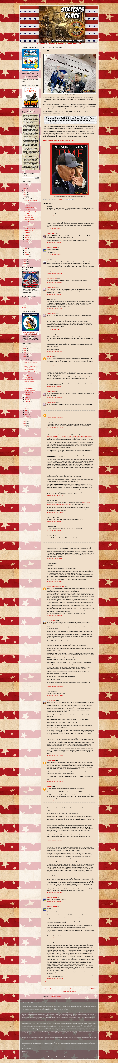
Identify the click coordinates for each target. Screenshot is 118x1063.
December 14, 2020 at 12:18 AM (55, 215)
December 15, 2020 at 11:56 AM (55, 781)
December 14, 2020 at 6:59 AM (54, 294)
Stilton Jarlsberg (51, 620)
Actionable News (29, 224)
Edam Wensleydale (52, 278)
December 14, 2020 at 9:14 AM (54, 408)
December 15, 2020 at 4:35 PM (54, 901)
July (26, 244)
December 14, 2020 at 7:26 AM (54, 308)
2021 (24, 194)
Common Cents (25, 300)
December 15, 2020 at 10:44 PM (55, 978)
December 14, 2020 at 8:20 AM (54, 365)
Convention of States (27, 302)
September (27, 239)
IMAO (23, 304)
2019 (24, 259)
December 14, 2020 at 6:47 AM (54, 254)
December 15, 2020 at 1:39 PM (54, 800)
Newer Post (47, 988)
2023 (24, 190)
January (27, 256)
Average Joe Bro (51, 413)
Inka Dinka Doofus (29, 217)
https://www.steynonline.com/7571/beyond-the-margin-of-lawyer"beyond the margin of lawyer (69, 436)
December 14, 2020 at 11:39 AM (55, 495)
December (27, 198)
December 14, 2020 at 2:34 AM (54, 228)
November (27, 235)
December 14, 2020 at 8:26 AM (54, 386)
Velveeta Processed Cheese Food (55, 586)
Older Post (92, 988)
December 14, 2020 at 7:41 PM (54, 558)
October (27, 237)
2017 (24, 263)
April (26, 250)
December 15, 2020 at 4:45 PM (54, 937)
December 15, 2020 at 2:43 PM (54, 840)
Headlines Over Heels (30, 228)
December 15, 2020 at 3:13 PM (54, 892)
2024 (24, 188)
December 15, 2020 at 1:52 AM (54, 581)
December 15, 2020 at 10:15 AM (55, 686)
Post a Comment (49, 981)
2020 (24, 196)
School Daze (28, 221)
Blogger (68, 1056)
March (26, 252)
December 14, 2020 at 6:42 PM (54, 540)
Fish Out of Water (51, 233)
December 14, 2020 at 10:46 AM (55, 427)
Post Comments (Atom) (55, 996)
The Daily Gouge (26, 307)
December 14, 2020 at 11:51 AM (55, 512)
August (27, 241)
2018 (24, 261)
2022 (24, 192)
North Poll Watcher (29, 219)
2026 (24, 184)
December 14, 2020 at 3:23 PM (54, 530)
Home (70, 988)
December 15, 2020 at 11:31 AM (55, 695)
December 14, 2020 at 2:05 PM (54, 521)
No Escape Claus (29, 215)
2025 (24, 186)
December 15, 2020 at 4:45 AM (54, 615)
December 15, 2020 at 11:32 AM (55, 755)
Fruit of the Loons (29, 226)
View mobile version (70, 992)
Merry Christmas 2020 (30, 209)
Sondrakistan (25, 305)
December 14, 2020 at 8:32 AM (54, 397)
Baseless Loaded (29, 230)
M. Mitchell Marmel (52, 247)
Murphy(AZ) (50, 356)
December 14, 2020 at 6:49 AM (54, 282)
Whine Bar (27, 232)
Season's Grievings (29, 207)
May (26, 248)
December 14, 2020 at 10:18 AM (55, 417)
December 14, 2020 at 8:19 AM (54, 351)
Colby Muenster (51, 760)
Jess (48, 259)
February (27, 254)
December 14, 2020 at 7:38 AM (54, 329)
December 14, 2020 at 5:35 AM (54, 242)
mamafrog (49, 786)
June (26, 246)
